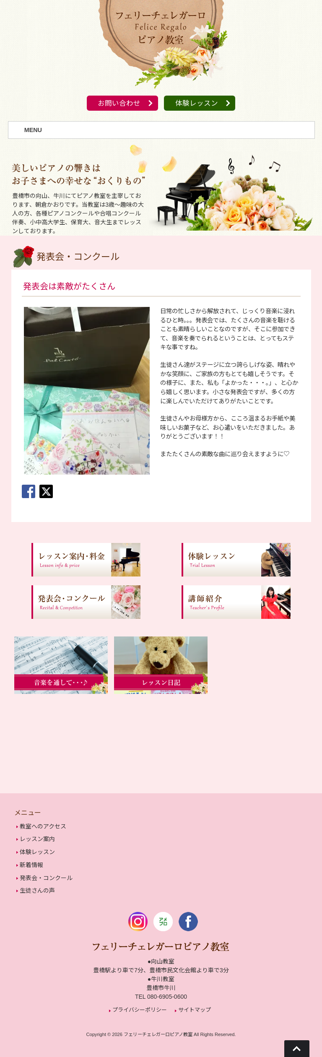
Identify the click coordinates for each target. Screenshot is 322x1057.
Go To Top (296, 1048)
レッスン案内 (37, 838)
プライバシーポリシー (139, 1005)
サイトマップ (194, 1005)
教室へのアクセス (43, 826)
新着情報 (31, 863)
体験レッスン (198, 104)
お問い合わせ (117, 104)
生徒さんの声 (37, 887)
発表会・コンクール (46, 875)
